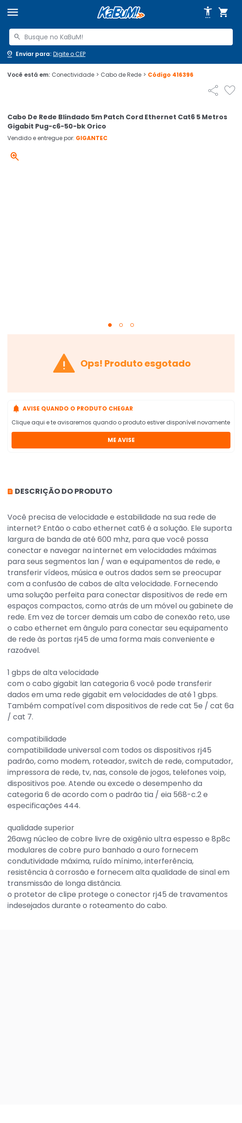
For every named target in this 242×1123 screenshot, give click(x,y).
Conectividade (75, 75)
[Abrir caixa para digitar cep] (45, 54)
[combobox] (121, 37)
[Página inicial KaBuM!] (121, 12)
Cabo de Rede (123, 75)
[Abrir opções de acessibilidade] (208, 12)
